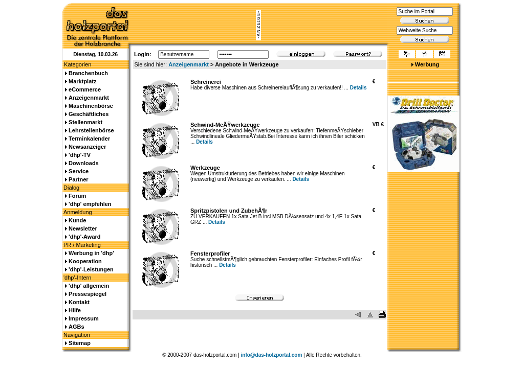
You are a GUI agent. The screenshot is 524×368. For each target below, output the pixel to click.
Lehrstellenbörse (91, 130)
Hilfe (75, 310)
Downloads (84, 163)
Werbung (427, 64)
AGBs (76, 327)
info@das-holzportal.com (271, 355)
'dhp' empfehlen (90, 204)
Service (79, 171)
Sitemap (80, 343)
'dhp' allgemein (89, 286)
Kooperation (85, 261)
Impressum (84, 318)
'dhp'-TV (80, 155)
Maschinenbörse (91, 106)
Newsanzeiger (87, 147)
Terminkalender (89, 138)
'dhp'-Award (84, 237)
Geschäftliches (88, 114)
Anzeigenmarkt (188, 64)
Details (358, 87)
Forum (77, 196)
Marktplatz (82, 81)
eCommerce (85, 89)
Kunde (77, 220)
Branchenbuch (88, 73)
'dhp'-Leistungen (91, 269)
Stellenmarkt (85, 122)
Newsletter (83, 228)
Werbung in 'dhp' (91, 253)
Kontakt (79, 302)
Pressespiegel (87, 294)
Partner (79, 179)
